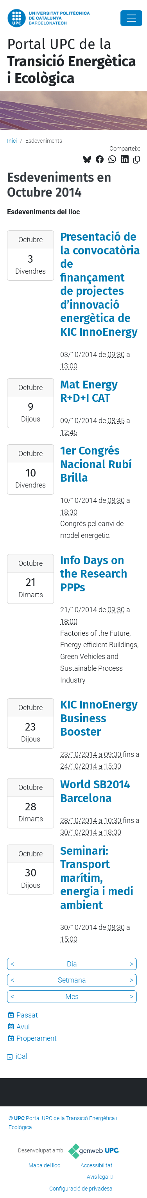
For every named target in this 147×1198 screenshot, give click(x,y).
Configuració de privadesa (81, 1188)
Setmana (72, 980)
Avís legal (98, 1177)
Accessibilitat (97, 1165)
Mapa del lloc (44, 1165)
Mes (72, 996)
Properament (36, 1038)
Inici (12, 141)
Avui (23, 1027)
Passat (27, 1015)
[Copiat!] (136, 159)
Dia (72, 964)
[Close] (131, 18)
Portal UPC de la (71, 61)
